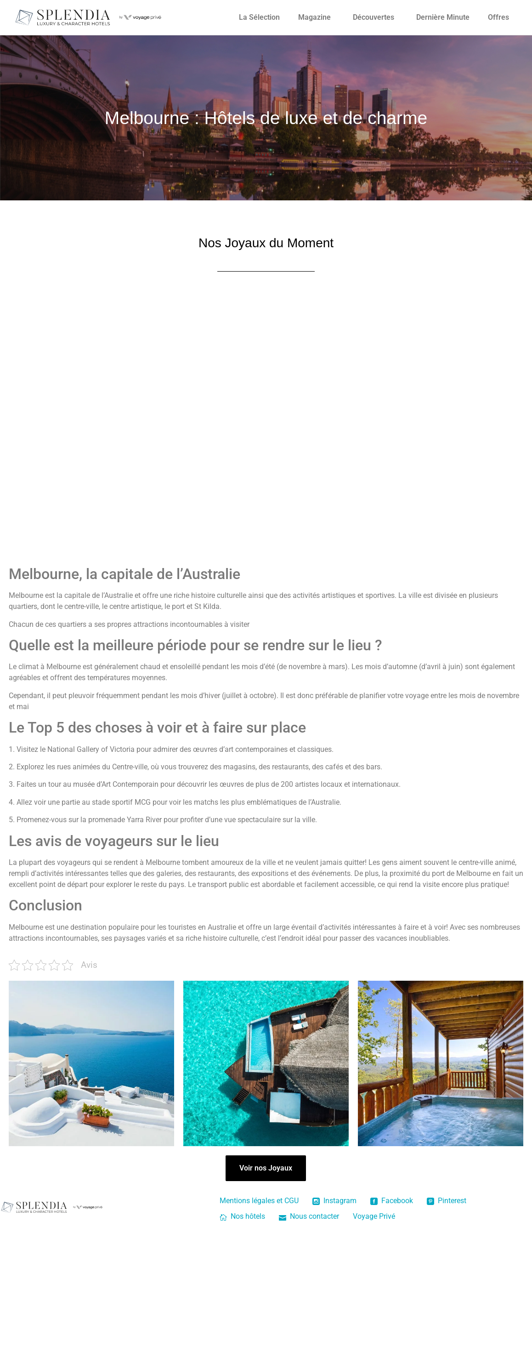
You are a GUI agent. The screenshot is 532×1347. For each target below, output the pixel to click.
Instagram (334, 1200)
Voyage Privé (374, 1216)
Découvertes (373, 17)
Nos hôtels (242, 1216)
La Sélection (259, 17)
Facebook (391, 1200)
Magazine (314, 17)
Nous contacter (309, 1216)
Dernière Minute (443, 17)
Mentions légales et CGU (259, 1200)
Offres (498, 17)
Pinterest (446, 1200)
